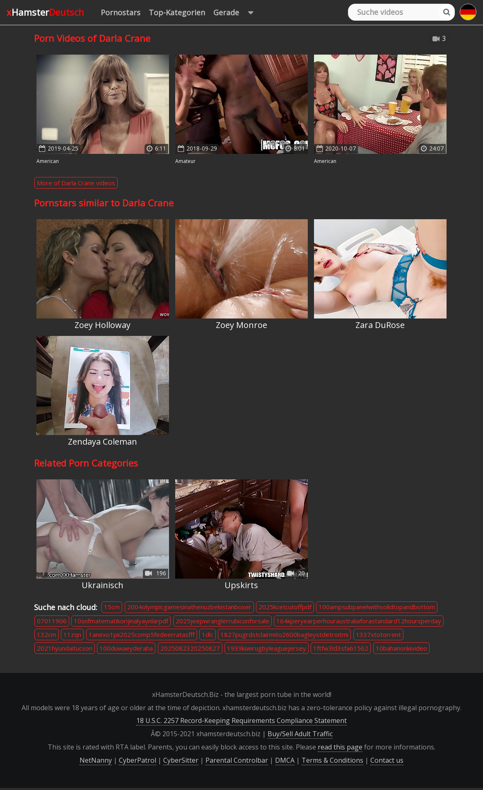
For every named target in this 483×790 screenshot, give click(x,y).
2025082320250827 (190, 648)
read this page (340, 747)
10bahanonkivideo (401, 648)
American (47, 161)
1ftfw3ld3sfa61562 (340, 648)
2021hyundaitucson (64, 648)
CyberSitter (180, 760)
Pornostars (120, 12)
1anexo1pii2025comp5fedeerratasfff (142, 634)
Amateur (185, 161)
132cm (46, 634)
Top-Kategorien (177, 12)
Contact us (386, 760)
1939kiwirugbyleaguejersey (266, 648)
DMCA (285, 760)
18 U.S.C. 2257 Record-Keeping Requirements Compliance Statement (241, 720)
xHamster (45, 12)
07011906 (52, 621)
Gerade (237, 12)
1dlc (207, 634)
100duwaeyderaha (126, 648)
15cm (112, 607)
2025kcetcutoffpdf (285, 607)
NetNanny (96, 760)
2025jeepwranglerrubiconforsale (222, 621)
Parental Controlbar (236, 760)
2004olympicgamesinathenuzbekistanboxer (189, 607)
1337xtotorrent (378, 634)
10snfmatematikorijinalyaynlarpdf (121, 621)
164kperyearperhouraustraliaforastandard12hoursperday (358, 621)
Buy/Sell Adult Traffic (300, 733)
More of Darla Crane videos (76, 183)
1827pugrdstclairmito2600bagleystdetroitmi (284, 634)
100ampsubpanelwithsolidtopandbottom (377, 607)
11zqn (72, 634)
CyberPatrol (137, 760)
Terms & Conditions (332, 760)
